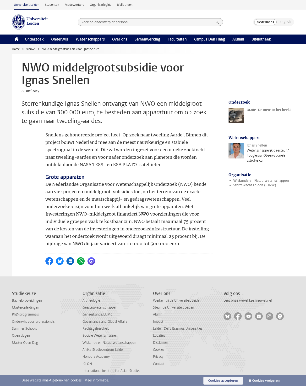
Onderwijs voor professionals (33, 321)
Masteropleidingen (25, 307)
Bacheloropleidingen (27, 300)
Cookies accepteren (223, 380)
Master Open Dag (25, 342)
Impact (158, 321)
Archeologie (91, 300)
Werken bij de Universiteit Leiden (177, 300)
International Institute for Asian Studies (111, 370)
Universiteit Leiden (26, 5)
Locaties (159, 335)
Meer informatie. (96, 380)
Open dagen (21, 335)
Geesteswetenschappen (99, 307)
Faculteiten (177, 39)
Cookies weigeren (266, 380)
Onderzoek (34, 39)
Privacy (158, 356)
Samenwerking (147, 39)
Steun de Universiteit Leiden (173, 307)
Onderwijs (59, 39)
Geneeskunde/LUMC (97, 314)
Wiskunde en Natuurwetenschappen (261, 180)
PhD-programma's (25, 314)
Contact (158, 364)
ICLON (87, 364)
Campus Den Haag (209, 39)
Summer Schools (24, 328)
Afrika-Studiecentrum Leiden (103, 349)
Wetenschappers (90, 39)
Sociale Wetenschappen (100, 335)
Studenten (52, 5)
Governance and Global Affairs (104, 321)
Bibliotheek (124, 5)
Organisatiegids (100, 5)
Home (16, 49)
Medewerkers (74, 5)
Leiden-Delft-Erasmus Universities (177, 328)
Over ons (119, 39)
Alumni (238, 39)
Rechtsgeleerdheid (95, 328)
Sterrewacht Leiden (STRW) (254, 185)
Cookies (158, 349)
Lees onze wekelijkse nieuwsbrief (248, 300)
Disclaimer (160, 342)
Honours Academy (96, 356)
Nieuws (30, 49)
